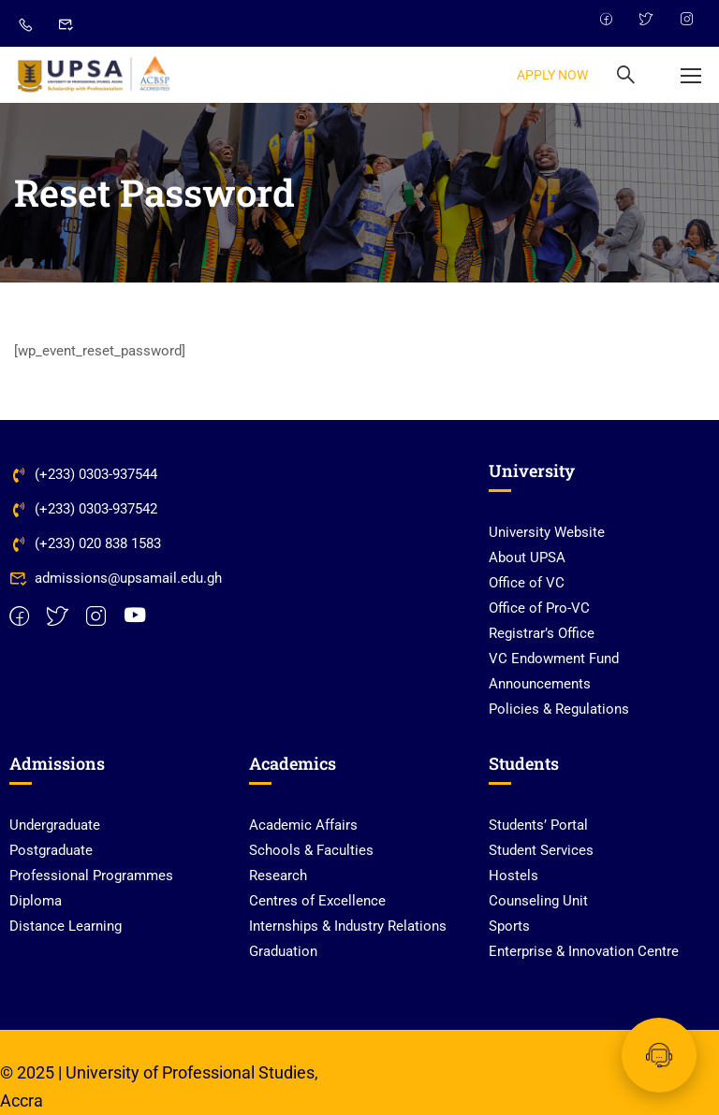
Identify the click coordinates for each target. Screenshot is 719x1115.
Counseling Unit (538, 900)
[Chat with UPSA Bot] (659, 1055)
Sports (509, 926)
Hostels (513, 875)
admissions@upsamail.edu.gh (115, 578)
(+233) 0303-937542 (83, 508)
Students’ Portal (538, 825)
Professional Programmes (91, 875)
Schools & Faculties (311, 850)
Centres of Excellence (317, 900)
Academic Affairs (303, 825)
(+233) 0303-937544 (83, 474)
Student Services (541, 850)
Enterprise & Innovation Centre (584, 951)
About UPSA (527, 557)
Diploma (35, 900)
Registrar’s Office (541, 633)
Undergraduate (54, 825)
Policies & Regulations (559, 709)
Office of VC (527, 582)
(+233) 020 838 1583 (85, 543)
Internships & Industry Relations (348, 926)
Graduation (283, 951)
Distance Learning (65, 926)
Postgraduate (51, 850)
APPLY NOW (552, 74)
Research (278, 875)
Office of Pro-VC (539, 608)
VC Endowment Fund (554, 658)
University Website (547, 532)
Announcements (540, 683)
